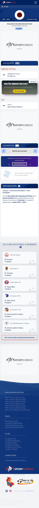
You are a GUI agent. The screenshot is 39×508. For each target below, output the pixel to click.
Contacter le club (32, 19)
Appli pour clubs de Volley (15, 406)
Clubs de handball (12, 445)
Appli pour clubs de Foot (15, 397)
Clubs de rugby (11, 443)
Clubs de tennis (11, 449)
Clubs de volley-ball (13, 447)
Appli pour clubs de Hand (15, 404)
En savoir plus (19, 91)
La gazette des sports (13, 423)
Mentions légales (7, 499)
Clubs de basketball (13, 441)
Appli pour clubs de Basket (15, 400)
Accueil (6, 6)
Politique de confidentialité (11, 504)
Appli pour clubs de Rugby (15, 402)
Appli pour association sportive (17, 410)
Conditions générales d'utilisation (13, 502)
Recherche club (11, 421)
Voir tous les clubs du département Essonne (19, 337)
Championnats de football (15, 460)
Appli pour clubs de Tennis (15, 408)
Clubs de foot (10, 439)
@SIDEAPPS (29, 491)
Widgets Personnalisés (14, 425)
